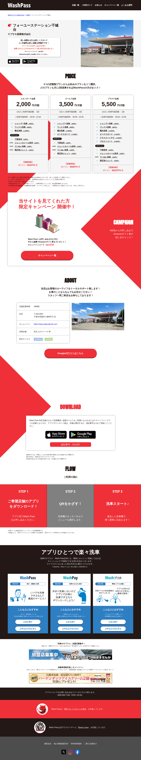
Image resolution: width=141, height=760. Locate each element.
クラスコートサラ (107, 138)
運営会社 (47, 744)
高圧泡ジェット (21, 150)
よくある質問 (126, 5)
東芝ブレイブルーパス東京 (75, 709)
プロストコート (106, 141)
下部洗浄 (18, 139)
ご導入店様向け (90, 744)
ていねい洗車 (20, 146)
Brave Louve (83, 727)
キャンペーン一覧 (111, 5)
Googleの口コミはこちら (70, 353)
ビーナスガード (63, 134)
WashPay (49, 339)
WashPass (38, 339)
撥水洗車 (18, 131)
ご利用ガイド (87, 5)
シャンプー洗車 (21, 124)
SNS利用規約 (76, 744)
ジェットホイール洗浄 (24, 143)
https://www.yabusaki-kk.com (45, 324)
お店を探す (27, 622)
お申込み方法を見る (28, 629)
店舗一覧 (75, 5)
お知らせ (98, 5)
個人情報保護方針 (61, 744)
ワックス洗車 (20, 127)
